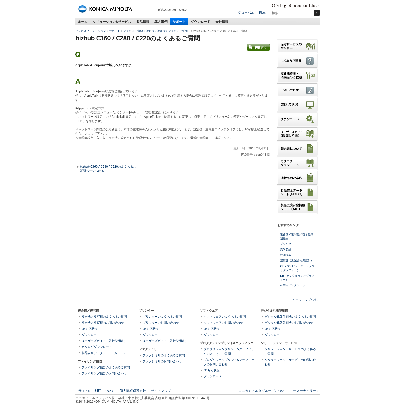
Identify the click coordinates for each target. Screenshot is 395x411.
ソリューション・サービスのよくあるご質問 (290, 351)
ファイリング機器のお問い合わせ (104, 373)
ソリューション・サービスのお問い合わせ (290, 362)
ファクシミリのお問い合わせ (162, 361)
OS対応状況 (90, 329)
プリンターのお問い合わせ (161, 322)
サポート (179, 21)
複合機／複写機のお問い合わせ (103, 322)
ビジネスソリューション (90, 31)
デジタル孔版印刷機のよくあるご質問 (290, 316)
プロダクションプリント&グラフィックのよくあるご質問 (229, 351)
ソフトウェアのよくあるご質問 (225, 316)
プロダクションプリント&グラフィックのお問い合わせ (229, 362)
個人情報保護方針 (133, 390)
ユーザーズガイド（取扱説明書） (104, 341)
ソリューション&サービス (112, 21)
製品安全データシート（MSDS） (104, 353)
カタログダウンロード (97, 347)
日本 (262, 12)
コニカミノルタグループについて (263, 390)
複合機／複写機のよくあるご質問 (167, 31)
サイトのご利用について (96, 390)
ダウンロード (200, 21)
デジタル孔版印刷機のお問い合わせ (289, 322)
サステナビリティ (306, 390)
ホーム (83, 21)
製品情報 (142, 21)
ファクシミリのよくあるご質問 (164, 355)
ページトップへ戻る (306, 300)
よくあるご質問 (133, 31)
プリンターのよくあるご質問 (162, 316)
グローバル (246, 12)
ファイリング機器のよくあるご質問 (106, 367)
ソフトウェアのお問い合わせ (223, 322)
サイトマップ (161, 390)
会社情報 (221, 21)
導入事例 (161, 21)
